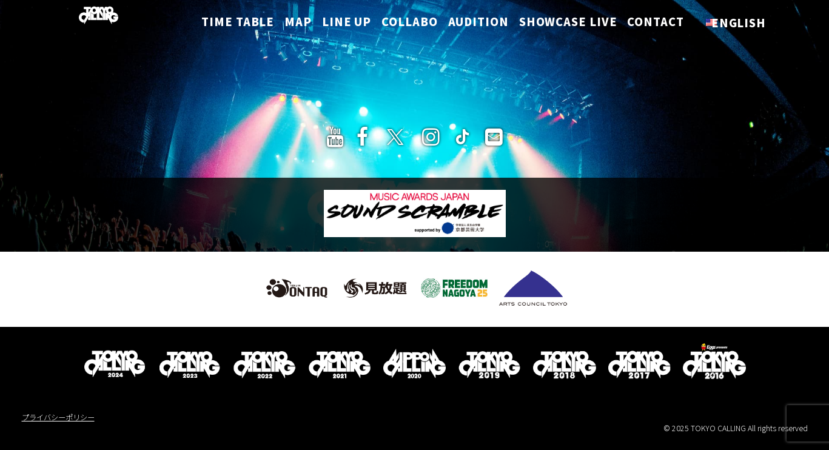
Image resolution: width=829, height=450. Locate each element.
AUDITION (478, 24)
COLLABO (409, 24)
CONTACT (655, 24)
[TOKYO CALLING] (87, 17)
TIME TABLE (242, 24)
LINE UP (346, 24)
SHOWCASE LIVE (568, 24)
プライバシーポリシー (58, 417)
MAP (298, 24)
